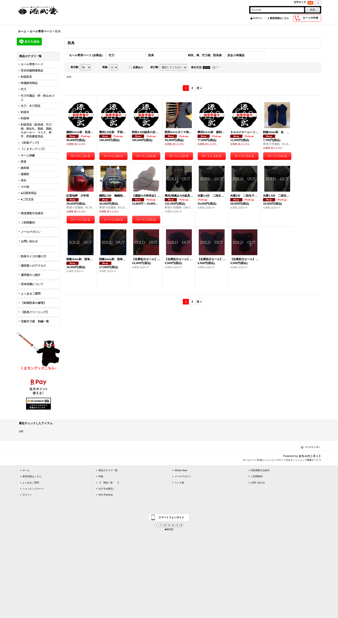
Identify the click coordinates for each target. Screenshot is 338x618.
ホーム (26, 470)
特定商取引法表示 (32, 213)
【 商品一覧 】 (109, 482)
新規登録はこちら (279, 18)
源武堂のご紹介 (31, 274)
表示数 (74, 67)
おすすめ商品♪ (106, 488)
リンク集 (179, 482)
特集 (101, 476)
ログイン (258, 18)
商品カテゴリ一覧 (108, 470)
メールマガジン (31, 231)
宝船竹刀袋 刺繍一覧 (35, 321)
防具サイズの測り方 (33, 256)
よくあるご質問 (31, 293)
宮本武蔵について (32, 284)
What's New (181, 470)
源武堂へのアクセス (33, 265)
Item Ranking (106, 494)
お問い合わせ (29, 241)
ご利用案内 (28, 222)
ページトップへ (312, 447)
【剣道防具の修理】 (33, 302)
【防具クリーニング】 (35, 312)
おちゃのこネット (310, 456)
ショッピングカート (33, 488)
